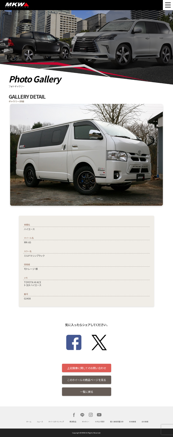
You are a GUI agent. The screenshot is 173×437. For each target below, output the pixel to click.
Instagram (90, 415)
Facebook (74, 415)
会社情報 (145, 421)
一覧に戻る (86, 392)
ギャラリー (85, 421)
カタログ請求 (100, 421)
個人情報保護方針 (117, 421)
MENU (168, 5)
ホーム (28, 421)
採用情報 (132, 421)
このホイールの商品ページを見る (86, 380)
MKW (28, 5)
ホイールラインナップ (56, 421)
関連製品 (73, 421)
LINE (82, 415)
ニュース (40, 421)
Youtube (99, 415)
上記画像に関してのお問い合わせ (86, 368)
